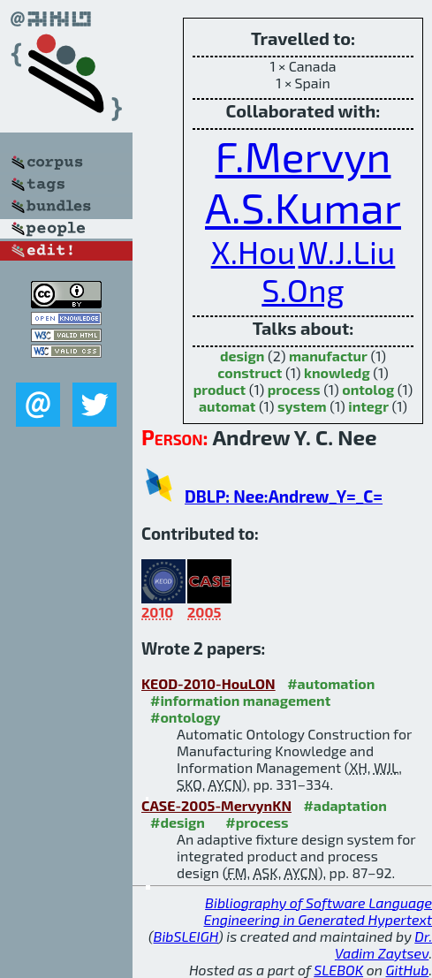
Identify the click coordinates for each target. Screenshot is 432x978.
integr (368, 406)
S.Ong (302, 289)
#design (177, 822)
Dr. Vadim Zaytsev (383, 944)
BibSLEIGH (186, 936)
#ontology (185, 717)
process (294, 389)
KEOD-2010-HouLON (208, 683)
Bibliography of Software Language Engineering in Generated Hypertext (318, 911)
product (219, 389)
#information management (240, 700)
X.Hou (253, 251)
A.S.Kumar (303, 206)
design (242, 355)
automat (227, 406)
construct (249, 372)
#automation (331, 683)
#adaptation (345, 805)
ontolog (368, 389)
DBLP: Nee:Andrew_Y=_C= (284, 496)
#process (256, 822)
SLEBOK (338, 969)
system (302, 406)
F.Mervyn (303, 155)
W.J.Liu (347, 251)
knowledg (337, 372)
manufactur (328, 355)
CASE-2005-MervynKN (216, 805)
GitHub (407, 969)
